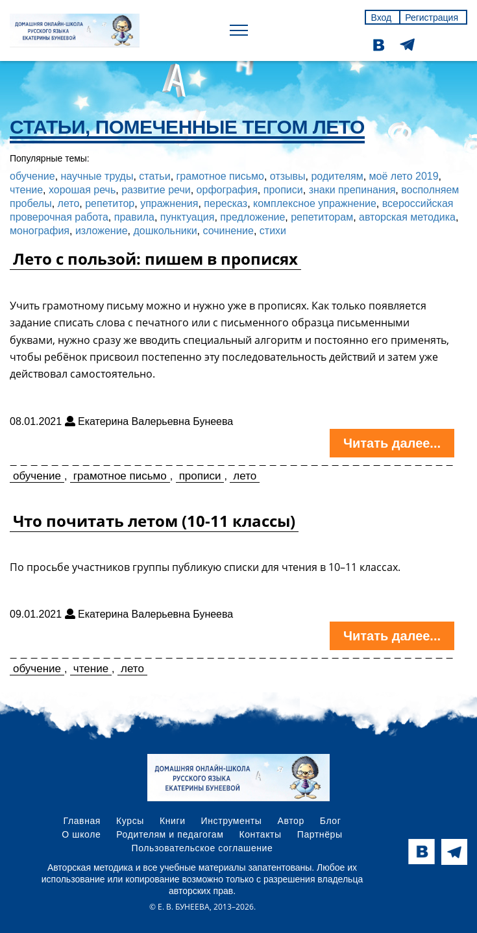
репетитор (109, 203)
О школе (81, 834)
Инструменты (231, 821)
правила (134, 217)
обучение (32, 176)
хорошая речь (82, 189)
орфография (227, 189)
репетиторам (322, 217)
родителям (337, 176)
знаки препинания (352, 189)
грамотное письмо (220, 176)
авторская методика (407, 217)
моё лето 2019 (404, 176)
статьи (154, 176)
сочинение (228, 230)
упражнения (169, 203)
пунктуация (187, 217)
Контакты (260, 834)
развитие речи (156, 189)
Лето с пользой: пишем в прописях (155, 258)
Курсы (130, 821)
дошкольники (165, 230)
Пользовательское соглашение (202, 848)
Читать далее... (392, 443)
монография (39, 230)
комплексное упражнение (314, 203)
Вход (381, 17)
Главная (82, 821)
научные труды (97, 176)
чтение (26, 189)
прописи (283, 189)
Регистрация (431, 17)
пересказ (225, 203)
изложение (101, 230)
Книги (173, 821)
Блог (330, 821)
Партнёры (320, 834)
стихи (273, 230)
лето (69, 203)
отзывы (288, 176)
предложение (252, 217)
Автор (290, 821)
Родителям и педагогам (169, 834)
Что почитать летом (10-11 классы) (154, 520)
